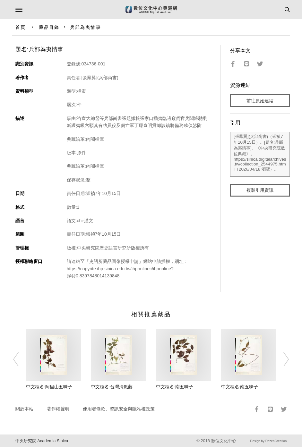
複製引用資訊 (259, 190)
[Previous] (19, 359)
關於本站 (24, 408)
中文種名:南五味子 (174, 386)
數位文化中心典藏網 (151, 9)
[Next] (282, 359)
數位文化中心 (223, 440)
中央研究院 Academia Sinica (41, 440)
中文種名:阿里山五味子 (49, 386)
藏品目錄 (49, 27)
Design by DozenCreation (268, 441)
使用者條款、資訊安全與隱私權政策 (119, 408)
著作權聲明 (58, 408)
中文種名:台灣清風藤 (112, 386)
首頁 (20, 27)
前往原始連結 (259, 100)
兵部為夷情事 (85, 27)
